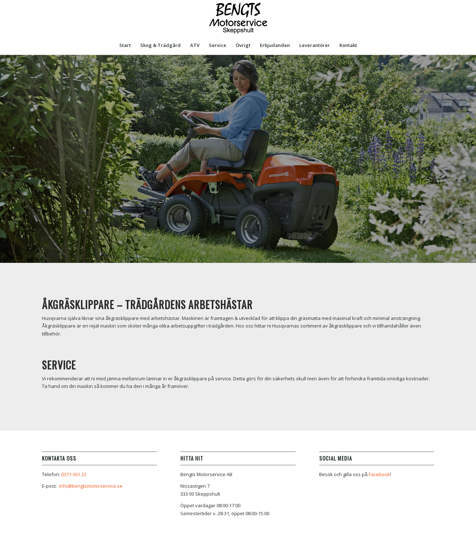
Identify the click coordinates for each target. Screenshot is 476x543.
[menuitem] (125, 45)
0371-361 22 (73, 474)
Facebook (379, 474)
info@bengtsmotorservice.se (91, 486)
